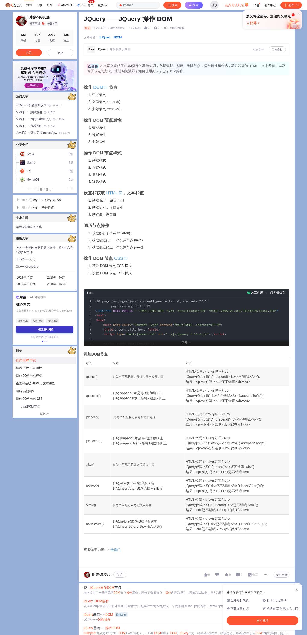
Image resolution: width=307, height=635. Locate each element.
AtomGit (64, 5)
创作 (291, 5)
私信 (61, 53)
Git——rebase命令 (28, 266)
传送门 (116, 565)
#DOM (117, 37)
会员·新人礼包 (237, 5)
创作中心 (270, 5)
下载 (39, 5)
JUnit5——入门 (25, 259)
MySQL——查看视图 (35, 126)
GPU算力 (85, 3)
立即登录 (183, 40)
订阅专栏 (277, 49)
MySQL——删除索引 (35, 112)
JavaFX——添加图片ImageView (43, 132)
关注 (120, 590)
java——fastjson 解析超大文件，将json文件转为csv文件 (44, 250)
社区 (50, 5)
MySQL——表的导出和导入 (40, 119)
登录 (214, 5)
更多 (102, 5)
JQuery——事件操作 (41, 207)
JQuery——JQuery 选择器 (44, 200)
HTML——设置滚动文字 (38, 105)
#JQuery (105, 37)
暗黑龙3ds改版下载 (29, 227)
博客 (29, 5)
